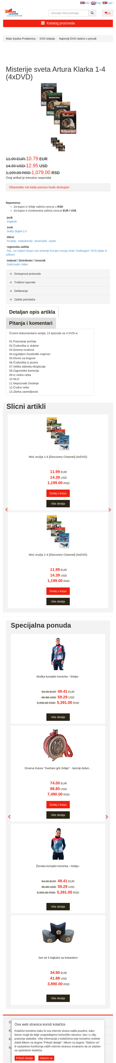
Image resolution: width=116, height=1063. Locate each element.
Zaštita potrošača (22, 299)
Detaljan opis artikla (32, 312)
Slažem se (46, 1058)
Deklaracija (18, 290)
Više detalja (58, 503)
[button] (4, 507)
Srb (84, 2)
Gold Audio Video (17, 264)
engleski (12, 221)
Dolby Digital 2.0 (17, 231)
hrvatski (12, 241)
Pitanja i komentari (30, 323)
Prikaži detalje (24, 1058)
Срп (107, 2)
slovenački (41, 241)
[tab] (58, 273)
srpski (52, 241)
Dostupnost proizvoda (25, 273)
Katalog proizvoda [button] (58, 23)
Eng (96, 2)
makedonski (25, 241)
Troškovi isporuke (22, 282)
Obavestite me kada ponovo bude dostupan (39, 187)
